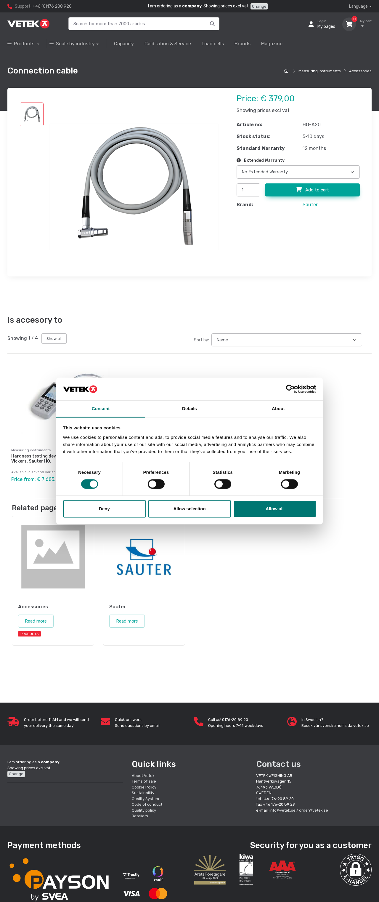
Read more (36, 619)
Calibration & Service (167, 44)
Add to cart (312, 190)
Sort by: (201, 340)
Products (21, 44)
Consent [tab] (101, 408)
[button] (356, 868)
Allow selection (189, 508)
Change (259, 6)
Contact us (278, 762)
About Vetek (143, 774)
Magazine (271, 44)
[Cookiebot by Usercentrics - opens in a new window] (290, 389)
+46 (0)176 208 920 (52, 6)
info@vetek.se (282, 809)
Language (358, 6)
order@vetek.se (313, 809)
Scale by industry (72, 44)
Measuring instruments (319, 71)
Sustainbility (143, 791)
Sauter (310, 204)
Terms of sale (144, 780)
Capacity (124, 44)
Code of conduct (147, 803)
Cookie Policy (144, 785)
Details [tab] (189, 408)
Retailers (140, 815)
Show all (54, 338)
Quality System (145, 797)
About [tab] (278, 408)
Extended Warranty (261, 160)
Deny (104, 508)
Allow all (275, 508)
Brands (242, 44)
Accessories (360, 71)
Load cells (213, 44)
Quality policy (144, 809)
